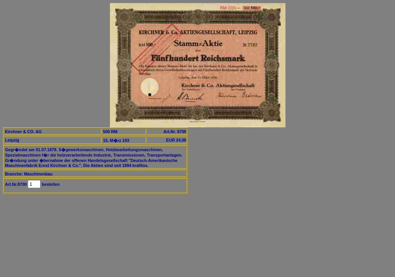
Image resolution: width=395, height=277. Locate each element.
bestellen (50, 184)
